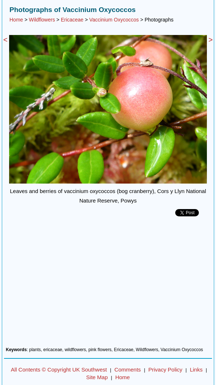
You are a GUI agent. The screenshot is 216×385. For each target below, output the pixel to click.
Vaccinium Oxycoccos (114, 20)
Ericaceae (72, 20)
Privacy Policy (165, 369)
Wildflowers (42, 20)
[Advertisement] (108, 284)
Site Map (97, 377)
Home (16, 20)
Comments (127, 369)
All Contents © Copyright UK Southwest (59, 369)
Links (196, 369)
